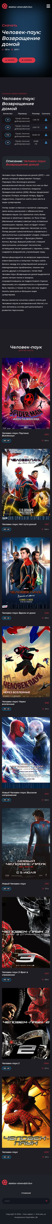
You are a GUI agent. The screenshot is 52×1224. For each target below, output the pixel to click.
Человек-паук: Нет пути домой (19, 524)
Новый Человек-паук (14, 884)
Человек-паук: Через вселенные (14, 702)
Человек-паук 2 (10, 1063)
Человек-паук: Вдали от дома (18, 613)
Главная (26, 1193)
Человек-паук (10, 1152)
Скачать (9, 60)
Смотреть (27, 60)
